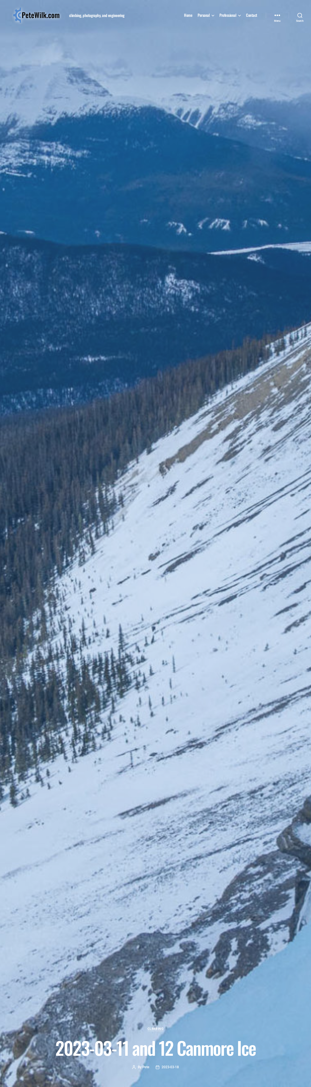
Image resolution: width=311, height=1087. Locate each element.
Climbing (155, 1029)
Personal (204, 15)
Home (188, 15)
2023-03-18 (170, 1067)
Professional (227, 15)
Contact (251, 15)
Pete (145, 1067)
